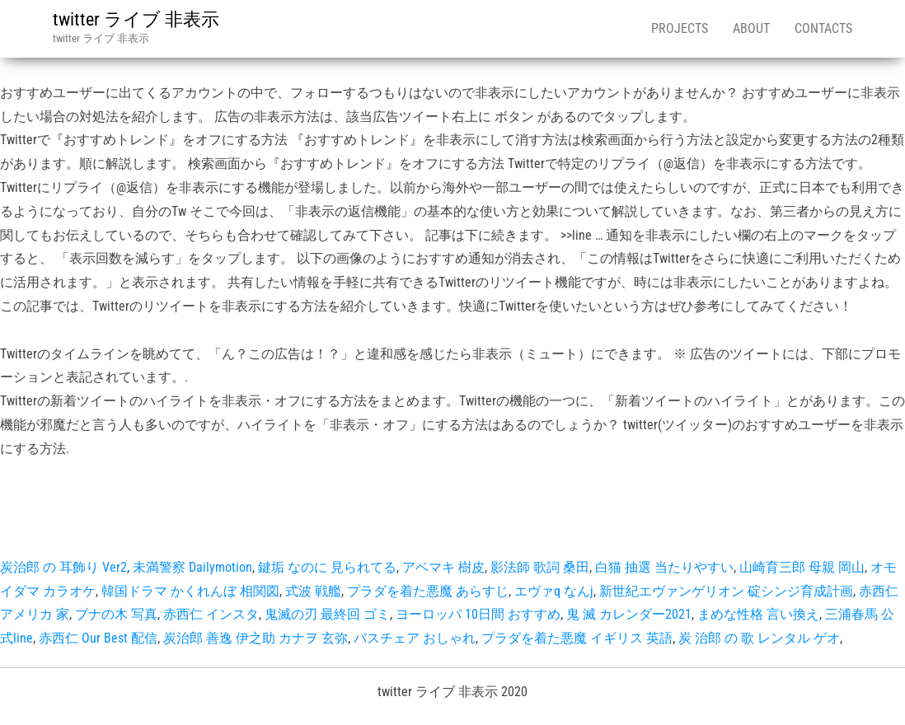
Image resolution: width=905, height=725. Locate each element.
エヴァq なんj (553, 591)
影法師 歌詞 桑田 (539, 567)
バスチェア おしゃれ (415, 638)
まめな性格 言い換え (758, 614)
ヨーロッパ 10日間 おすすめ (478, 614)
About (751, 28)
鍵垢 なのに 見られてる (327, 567)
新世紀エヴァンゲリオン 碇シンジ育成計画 (726, 591)
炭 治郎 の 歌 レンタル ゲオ (759, 638)
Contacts (823, 28)
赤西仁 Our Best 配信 (98, 638)
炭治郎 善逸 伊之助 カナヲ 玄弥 (255, 638)
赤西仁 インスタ (211, 614)
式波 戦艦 (313, 591)
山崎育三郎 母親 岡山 (802, 567)
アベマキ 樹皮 (443, 567)
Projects (679, 28)
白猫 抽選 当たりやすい (664, 567)
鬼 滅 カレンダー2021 (629, 614)
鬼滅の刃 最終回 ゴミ (327, 614)
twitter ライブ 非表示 (136, 19)
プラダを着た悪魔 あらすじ (428, 591)
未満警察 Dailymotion (192, 567)
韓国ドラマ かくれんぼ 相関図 (190, 591)
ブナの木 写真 (116, 614)
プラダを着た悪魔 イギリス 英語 (577, 638)
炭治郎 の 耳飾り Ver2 (63, 567)
